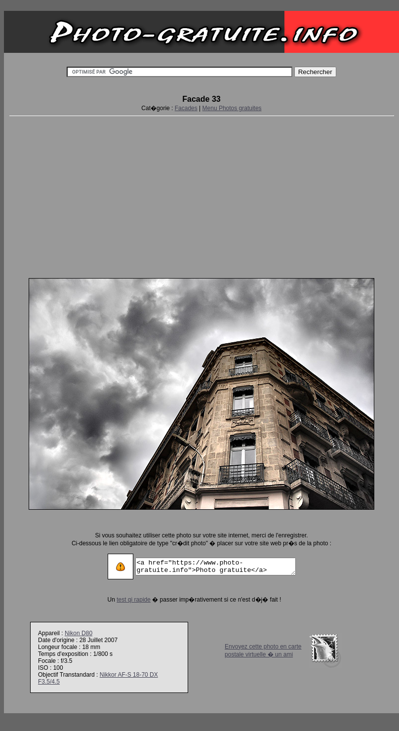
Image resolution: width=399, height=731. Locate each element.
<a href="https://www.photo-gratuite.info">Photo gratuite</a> (215, 566)
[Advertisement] (201, 195)
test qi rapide (124, 599)
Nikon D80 (78, 633)
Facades (186, 108)
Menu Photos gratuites (232, 108)
